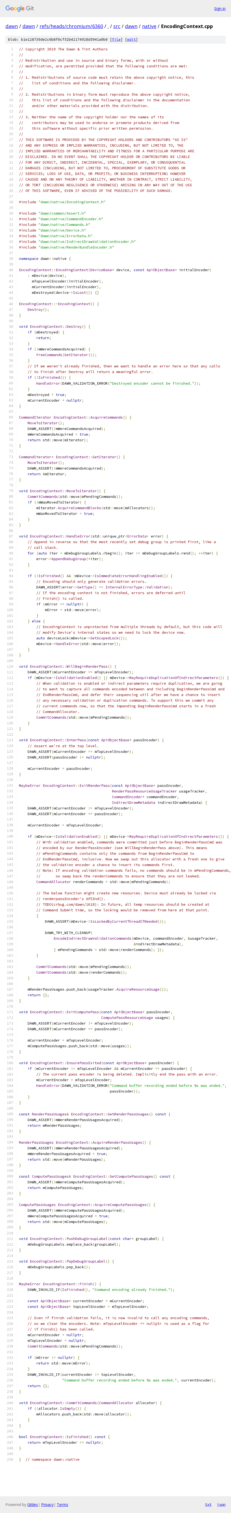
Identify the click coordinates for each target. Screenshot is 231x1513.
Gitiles (32, 1504)
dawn (11, 26)
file (116, 39)
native (149, 26)
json (221, 1504)
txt (208, 1504)
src (116, 26)
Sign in (220, 8)
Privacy (47, 1504)
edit (131, 39)
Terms (62, 1504)
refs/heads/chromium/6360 (71, 26)
